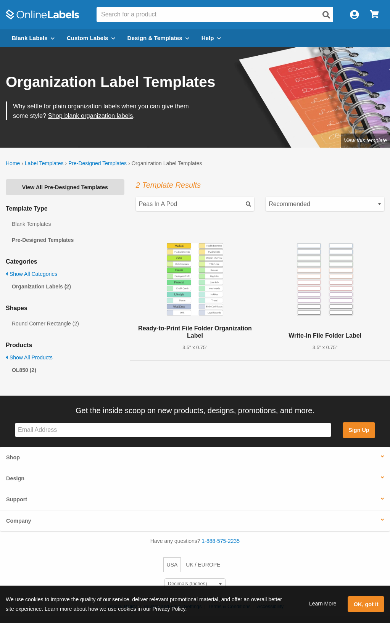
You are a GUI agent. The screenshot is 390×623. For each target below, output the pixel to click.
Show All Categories (31, 274)
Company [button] (18, 521)
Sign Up (358, 430)
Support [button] (16, 499)
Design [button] (15, 478)
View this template (365, 140)
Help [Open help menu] (211, 38)
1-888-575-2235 (221, 541)
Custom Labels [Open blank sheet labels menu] (91, 38)
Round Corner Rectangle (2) (45, 323)
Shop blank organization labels (90, 115)
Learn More (323, 603)
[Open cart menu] (374, 15)
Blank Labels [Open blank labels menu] (33, 38)
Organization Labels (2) (41, 286)
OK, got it (366, 604)
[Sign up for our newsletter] (173, 430)
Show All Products (29, 357)
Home (13, 163)
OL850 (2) (24, 370)
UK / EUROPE (203, 565)
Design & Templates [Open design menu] (158, 38)
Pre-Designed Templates (97, 163)
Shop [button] (13, 457)
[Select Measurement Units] (195, 583)
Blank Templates (31, 224)
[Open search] (326, 15)
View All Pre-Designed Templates (65, 187)
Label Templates (44, 163)
